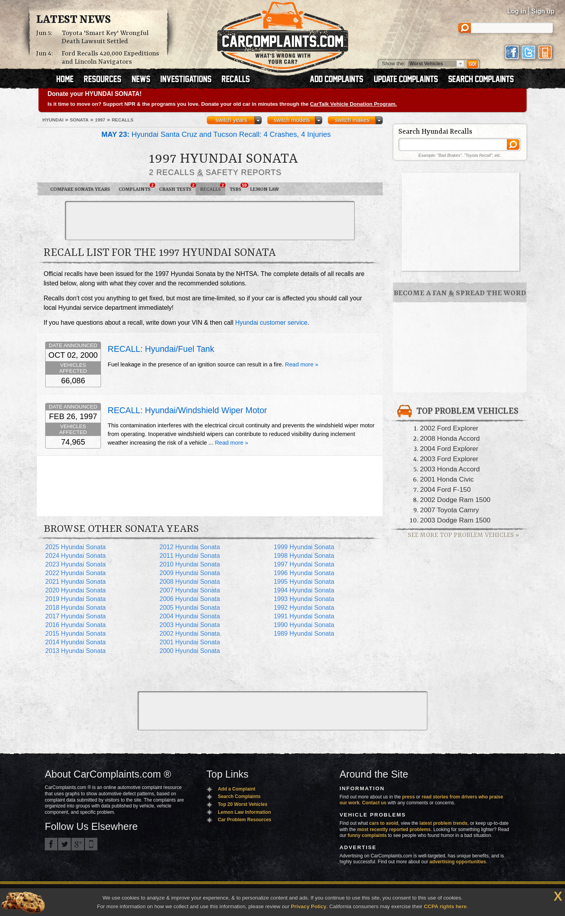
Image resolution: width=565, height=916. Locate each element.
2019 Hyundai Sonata (75, 599)
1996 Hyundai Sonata (304, 573)
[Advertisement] (210, 220)
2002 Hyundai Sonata (190, 633)
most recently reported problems (394, 829)
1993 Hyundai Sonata (304, 599)
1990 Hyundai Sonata (304, 625)
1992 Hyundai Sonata (304, 607)
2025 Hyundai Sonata (75, 547)
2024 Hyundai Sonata (75, 555)
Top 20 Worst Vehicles (242, 804)
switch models (291, 120)
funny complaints (367, 835)
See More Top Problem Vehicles (463, 535)
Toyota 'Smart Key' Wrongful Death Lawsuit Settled (105, 37)
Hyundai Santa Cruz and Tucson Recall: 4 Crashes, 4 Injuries (216, 134)
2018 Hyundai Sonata (75, 607)
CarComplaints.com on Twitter (64, 844)
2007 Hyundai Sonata (190, 590)
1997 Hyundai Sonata (304, 564)
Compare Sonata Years (80, 189)
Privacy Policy (308, 906)
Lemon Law (264, 189)
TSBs (237, 187)
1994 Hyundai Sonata (304, 590)
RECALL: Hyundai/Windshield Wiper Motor (187, 410)
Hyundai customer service (271, 322)
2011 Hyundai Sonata (190, 555)
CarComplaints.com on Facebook (51, 844)
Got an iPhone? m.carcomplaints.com (91, 844)
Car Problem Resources (244, 819)
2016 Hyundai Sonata (75, 625)
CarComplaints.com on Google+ (78, 844)
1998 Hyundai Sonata (304, 555)
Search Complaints (239, 796)
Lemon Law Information (244, 812)
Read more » (301, 364)
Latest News (73, 20)
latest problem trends (444, 823)
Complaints (137, 187)
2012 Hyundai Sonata (190, 547)
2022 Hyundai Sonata (75, 573)
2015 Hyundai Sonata (75, 633)
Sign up (542, 11)
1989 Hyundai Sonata (304, 633)
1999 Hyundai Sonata (304, 547)
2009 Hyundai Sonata (190, 573)
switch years (231, 120)
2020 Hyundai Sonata (75, 590)
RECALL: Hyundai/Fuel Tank (161, 349)
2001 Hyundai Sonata (190, 642)
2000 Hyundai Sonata (190, 650)
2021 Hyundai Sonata (75, 581)
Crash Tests (177, 187)
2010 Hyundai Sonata (190, 564)
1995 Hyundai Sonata (304, 581)
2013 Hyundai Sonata (75, 650)
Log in (516, 11)
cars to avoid (383, 823)
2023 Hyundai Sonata (75, 564)
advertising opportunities (457, 861)
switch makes (352, 120)
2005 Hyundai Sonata (190, 607)
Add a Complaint (236, 789)
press (408, 797)
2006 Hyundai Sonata (190, 599)
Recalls (212, 187)
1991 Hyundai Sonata (304, 616)
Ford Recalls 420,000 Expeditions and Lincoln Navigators (110, 58)
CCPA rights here (445, 906)
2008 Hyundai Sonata (190, 581)
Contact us (374, 803)
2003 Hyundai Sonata (190, 625)
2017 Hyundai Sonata (75, 616)
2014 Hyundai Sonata (75, 642)
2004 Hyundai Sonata (190, 616)
